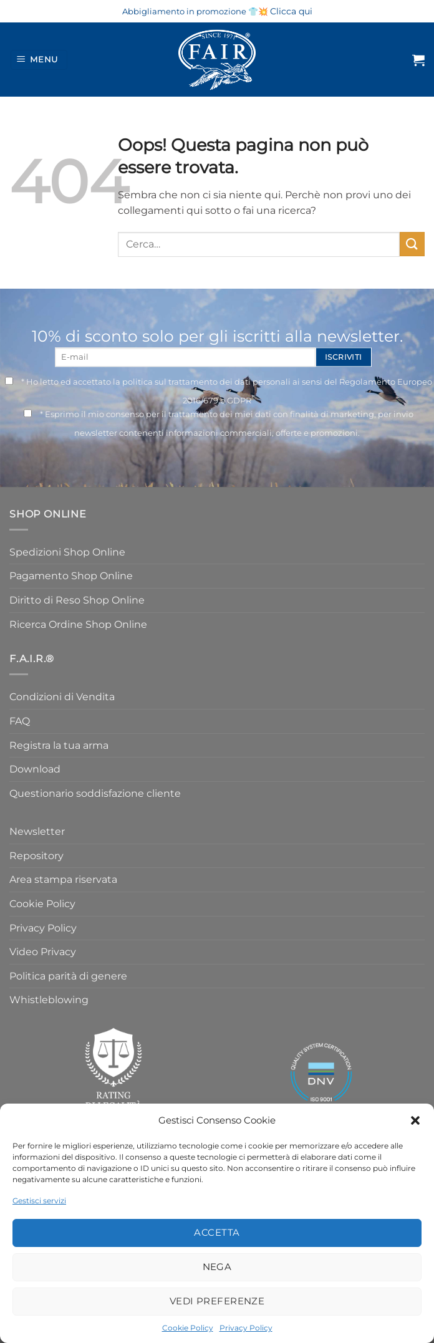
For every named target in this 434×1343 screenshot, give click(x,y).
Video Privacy (42, 952)
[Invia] (412, 244)
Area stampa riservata (63, 879)
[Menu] (39, 60)
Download (34, 769)
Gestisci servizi (39, 1200)
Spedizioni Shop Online (67, 552)
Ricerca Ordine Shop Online (78, 624)
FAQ (19, 721)
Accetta (216, 1232)
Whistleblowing (49, 1000)
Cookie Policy (187, 1327)
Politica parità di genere (68, 976)
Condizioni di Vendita (62, 697)
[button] (415, 1120)
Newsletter (37, 831)
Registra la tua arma (59, 745)
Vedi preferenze (217, 1301)
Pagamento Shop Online (71, 576)
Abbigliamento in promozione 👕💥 (195, 11)
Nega (217, 1267)
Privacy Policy (245, 1327)
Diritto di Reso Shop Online (77, 600)
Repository (36, 856)
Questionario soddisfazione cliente (95, 793)
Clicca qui (291, 11)
